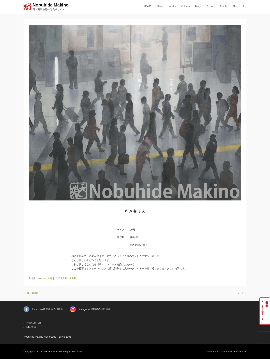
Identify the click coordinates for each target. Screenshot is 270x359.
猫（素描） (31, 293)
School (211, 6)
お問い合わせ (33, 323)
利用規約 (31, 327)
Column (185, 6)
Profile (223, 6)
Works (172, 6)
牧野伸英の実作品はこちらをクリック (264, 311)
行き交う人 (135, 211)
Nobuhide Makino (51, 5)
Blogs (198, 6)
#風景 (73, 278)
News (160, 6)
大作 (49, 278)
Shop (235, 6)
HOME (148, 6)
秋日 (242, 293)
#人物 (64, 278)
